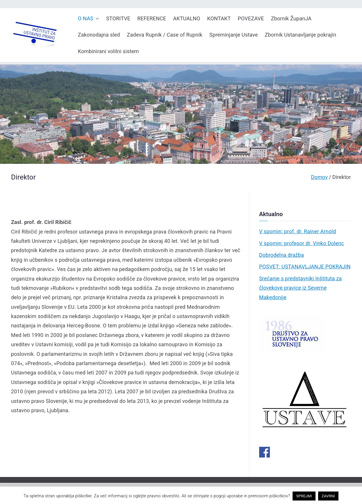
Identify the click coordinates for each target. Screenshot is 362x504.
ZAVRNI (328, 496)
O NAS (88, 18)
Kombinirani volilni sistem (108, 51)
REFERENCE (151, 18)
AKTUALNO (186, 18)
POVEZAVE (251, 18)
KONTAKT (219, 18)
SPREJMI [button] (304, 496)
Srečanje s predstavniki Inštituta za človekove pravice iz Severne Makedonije (300, 287)
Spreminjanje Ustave (233, 35)
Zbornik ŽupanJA (291, 18)
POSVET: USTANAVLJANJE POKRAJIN (305, 266)
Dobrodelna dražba (281, 255)
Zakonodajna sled (99, 35)
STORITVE (118, 18)
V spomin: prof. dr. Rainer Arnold (297, 231)
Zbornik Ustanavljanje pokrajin (300, 35)
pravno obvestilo (163, 495)
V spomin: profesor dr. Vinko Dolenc (301, 243)
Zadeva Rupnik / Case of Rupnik (164, 35)
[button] (96, 18)
